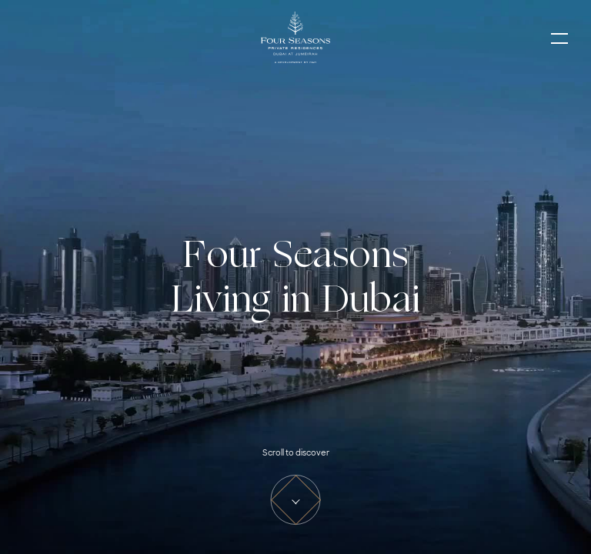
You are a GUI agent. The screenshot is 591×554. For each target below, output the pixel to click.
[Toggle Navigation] (559, 38)
